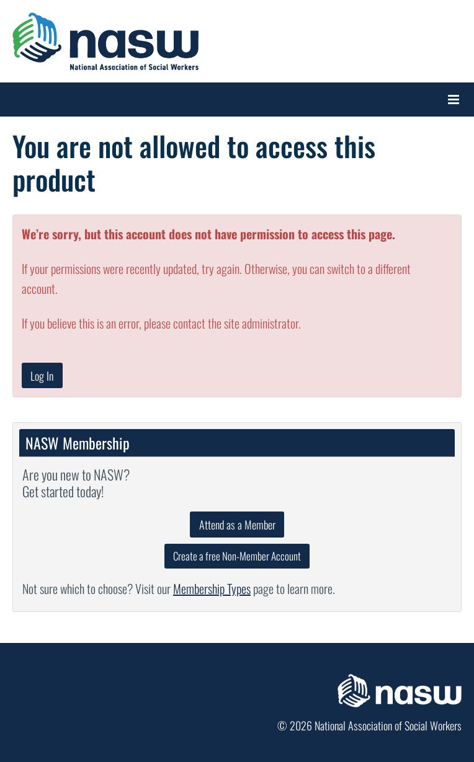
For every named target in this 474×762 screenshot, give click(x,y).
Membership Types (212, 588)
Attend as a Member (237, 524)
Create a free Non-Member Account (237, 556)
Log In (41, 376)
